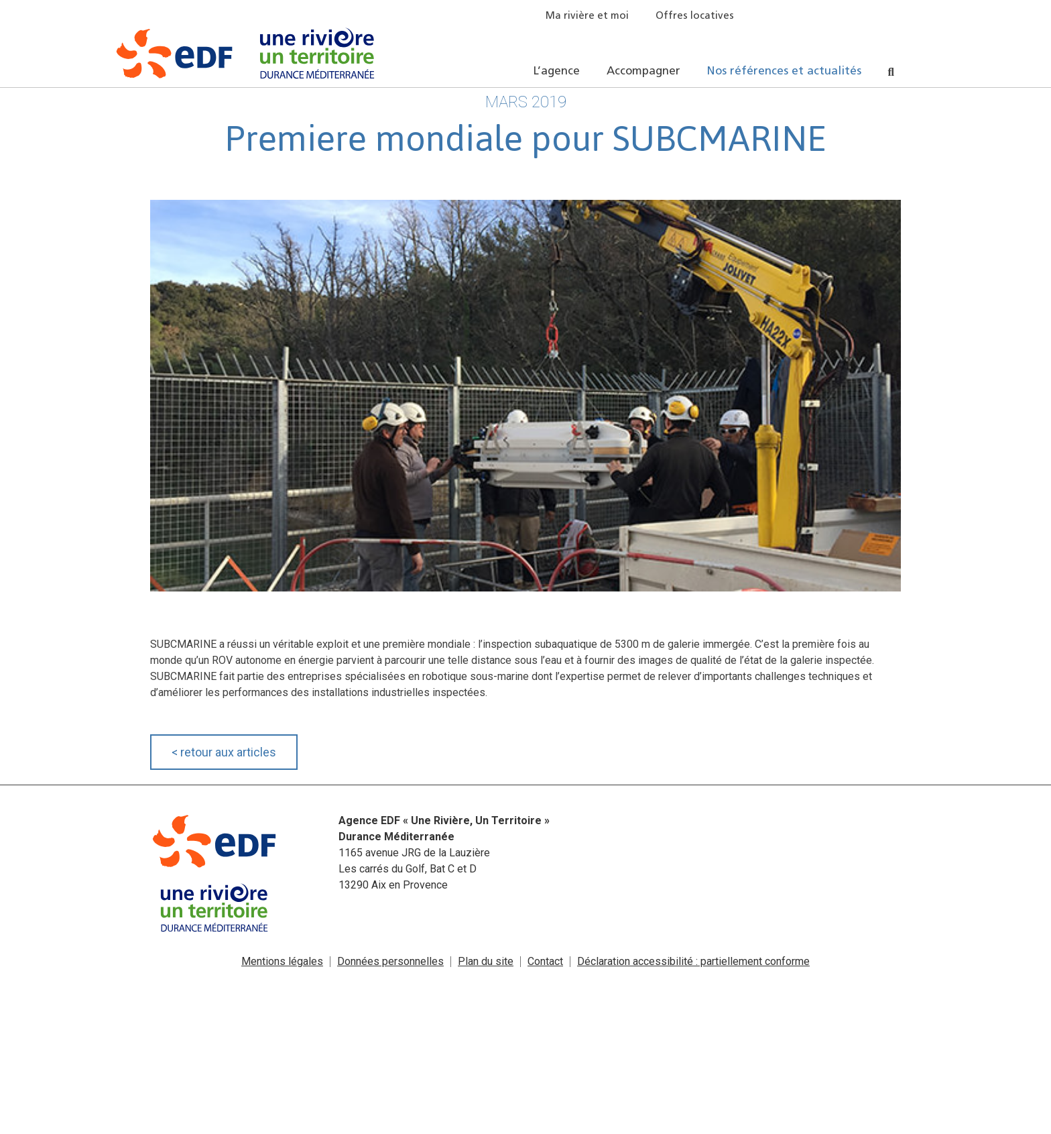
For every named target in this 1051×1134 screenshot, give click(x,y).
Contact (545, 961)
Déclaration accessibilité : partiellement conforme (693, 961)
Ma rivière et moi (587, 16)
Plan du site (485, 961)
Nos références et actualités (784, 71)
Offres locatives (695, 16)
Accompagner (643, 71)
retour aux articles (224, 752)
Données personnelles (390, 961)
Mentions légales (282, 961)
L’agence (557, 71)
